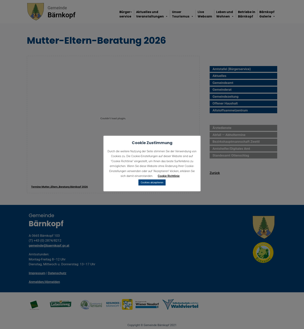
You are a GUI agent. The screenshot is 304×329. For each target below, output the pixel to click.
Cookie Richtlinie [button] (169, 176)
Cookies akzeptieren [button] (152, 182)
